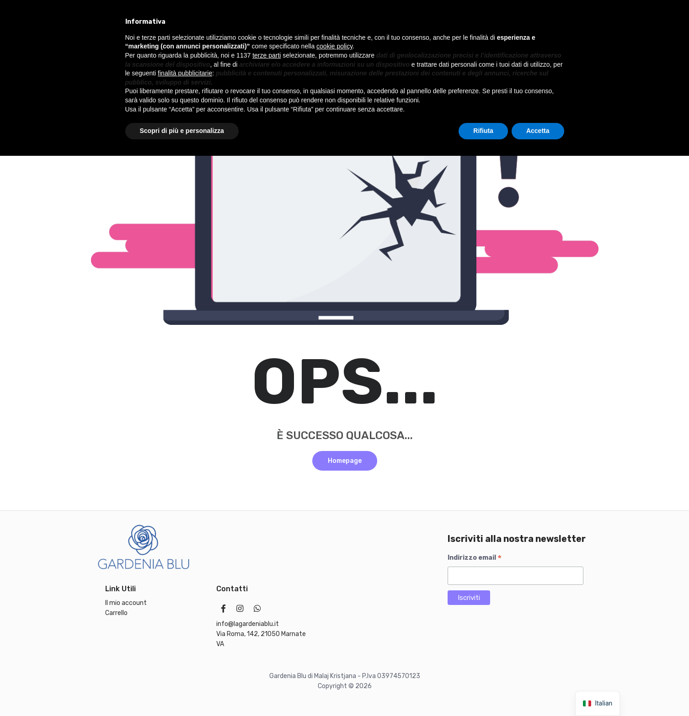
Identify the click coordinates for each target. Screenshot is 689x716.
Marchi (427, 54)
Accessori (112, 75)
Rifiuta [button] (483, 691)
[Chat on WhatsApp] (586, 53)
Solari (343, 54)
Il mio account (166, 75)
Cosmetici (385, 54)
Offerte (465, 54)
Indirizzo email (475, 558)
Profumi (224, 54)
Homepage (345, 461)
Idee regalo (116, 54)
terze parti (266, 615)
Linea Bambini (172, 54)
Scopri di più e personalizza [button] (182, 691)
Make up (266, 54)
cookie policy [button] (334, 606)
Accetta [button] (538, 691)
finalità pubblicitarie (185, 633)
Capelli (306, 54)
